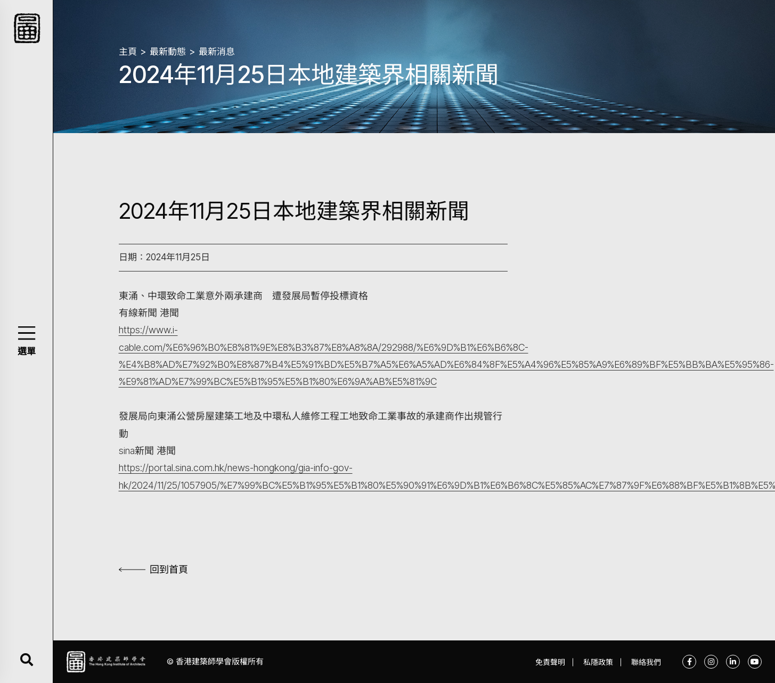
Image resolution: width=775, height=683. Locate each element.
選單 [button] (27, 351)
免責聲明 (550, 661)
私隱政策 (598, 661)
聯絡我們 (646, 661)
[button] (26, 333)
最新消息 (217, 51)
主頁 (128, 51)
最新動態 (168, 51)
